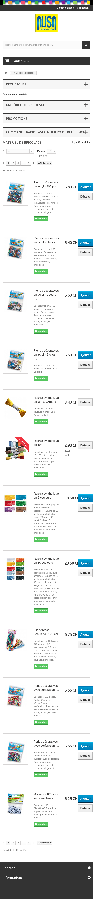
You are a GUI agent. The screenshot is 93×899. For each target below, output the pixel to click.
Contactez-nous (65, 7)
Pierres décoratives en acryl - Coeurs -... (46, 294)
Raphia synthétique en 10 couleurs (46, 560)
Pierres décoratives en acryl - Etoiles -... (46, 354)
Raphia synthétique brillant (46, 443)
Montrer (41, 151)
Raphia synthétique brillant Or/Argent (46, 399)
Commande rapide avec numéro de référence (45, 132)
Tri (4, 151)
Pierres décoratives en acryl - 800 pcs (46, 184)
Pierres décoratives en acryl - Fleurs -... (46, 240)
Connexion (83, 7)
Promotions (17, 118)
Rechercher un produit (15, 94)
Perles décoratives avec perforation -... (46, 687)
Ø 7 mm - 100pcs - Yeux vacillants (46, 796)
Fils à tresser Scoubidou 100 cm (46, 632)
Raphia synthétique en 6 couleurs (46, 495)
